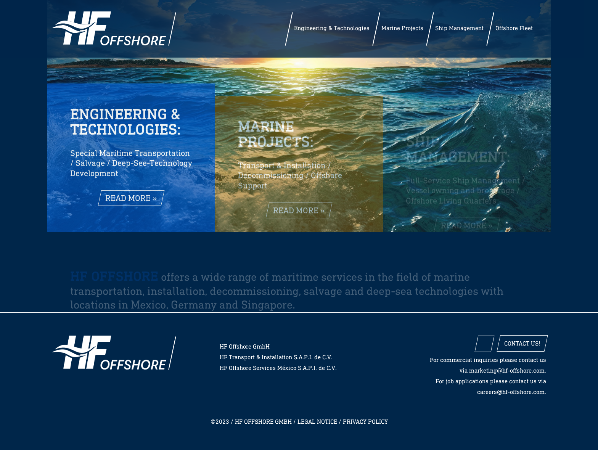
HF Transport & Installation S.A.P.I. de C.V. (276, 357)
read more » (131, 201)
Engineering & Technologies (332, 28)
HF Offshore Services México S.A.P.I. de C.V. (278, 367)
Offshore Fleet (514, 28)
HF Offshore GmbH (109, 353)
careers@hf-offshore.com (511, 391)
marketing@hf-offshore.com (507, 370)
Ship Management (459, 28)
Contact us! (522, 343)
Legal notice (317, 421)
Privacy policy (365, 421)
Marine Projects (402, 28)
